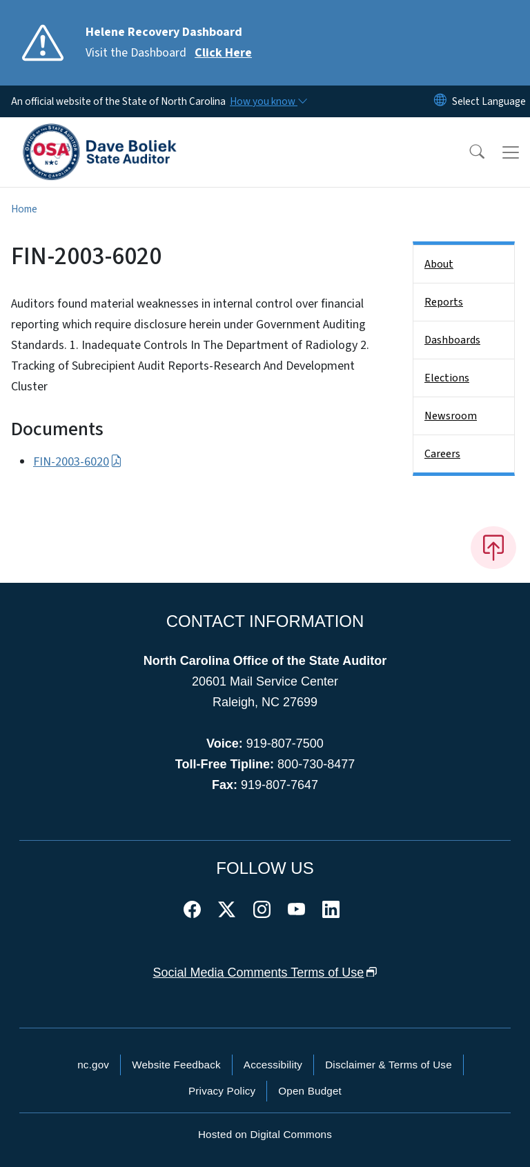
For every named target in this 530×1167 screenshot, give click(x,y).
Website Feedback (176, 1064)
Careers (442, 453)
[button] (467, 152)
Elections (446, 378)
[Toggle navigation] (510, 152)
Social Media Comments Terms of (265, 972)
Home (24, 209)
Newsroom (450, 415)
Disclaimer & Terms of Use (388, 1064)
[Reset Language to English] (440, 101)
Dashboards (452, 340)
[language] (489, 101)
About (438, 264)
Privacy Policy (221, 1091)
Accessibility (273, 1064)
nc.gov (93, 1064)
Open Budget (310, 1091)
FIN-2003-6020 (77, 461)
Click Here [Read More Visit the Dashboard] (223, 52)
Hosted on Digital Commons (265, 1134)
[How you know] (268, 101)
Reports (443, 302)
